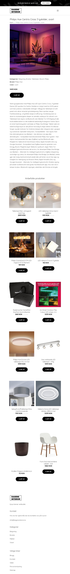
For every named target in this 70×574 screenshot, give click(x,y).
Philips (47, 79)
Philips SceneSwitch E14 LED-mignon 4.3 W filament (21, 262)
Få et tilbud (46, 3)
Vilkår (12, 563)
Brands (28, 79)
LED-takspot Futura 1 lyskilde (48, 261)
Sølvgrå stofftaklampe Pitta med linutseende (22, 410)
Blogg (12, 555)
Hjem (11, 22)
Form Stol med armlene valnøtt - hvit (48, 463)
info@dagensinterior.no (18, 520)
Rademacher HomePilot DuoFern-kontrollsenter (21, 311)
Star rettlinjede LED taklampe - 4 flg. (48, 361)
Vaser (12, 542)
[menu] (58, 10)
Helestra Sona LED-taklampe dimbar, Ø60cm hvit (48, 410)
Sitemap (12, 570)
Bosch (42, 79)
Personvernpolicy (16, 566)
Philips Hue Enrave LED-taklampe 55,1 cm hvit (21, 361)
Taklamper (35, 79)
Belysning (22, 79)
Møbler (12, 539)
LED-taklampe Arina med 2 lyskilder (48, 212)
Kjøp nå (17, 95)
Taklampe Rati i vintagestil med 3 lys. (21, 212)
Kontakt (12, 559)
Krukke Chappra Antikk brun (21, 471)
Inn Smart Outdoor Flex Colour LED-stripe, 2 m (48, 311)
